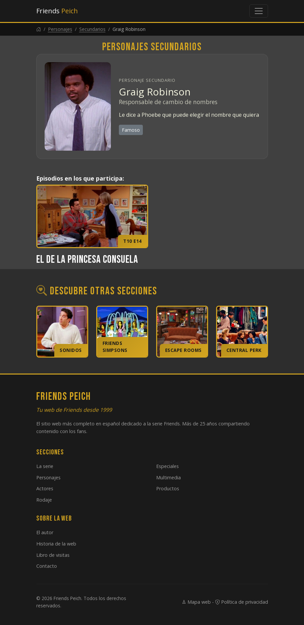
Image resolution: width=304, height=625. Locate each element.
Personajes (60, 29)
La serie (44, 466)
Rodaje (44, 500)
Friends (57, 10)
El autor (44, 532)
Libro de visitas (53, 555)
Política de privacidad (241, 602)
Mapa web (196, 602)
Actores (44, 488)
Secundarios (92, 29)
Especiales (167, 466)
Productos (167, 488)
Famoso (131, 130)
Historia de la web (56, 544)
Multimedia (168, 477)
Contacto (46, 566)
